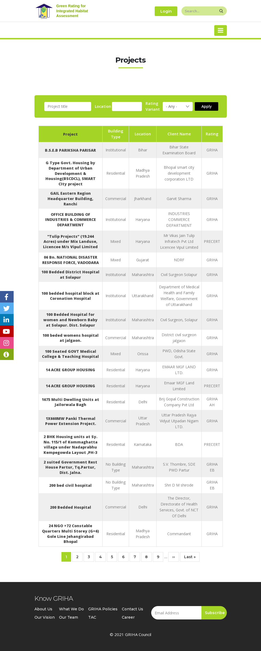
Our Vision (44, 617)
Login (166, 11)
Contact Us (132, 609)
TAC (92, 617)
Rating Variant (153, 106)
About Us (43, 609)
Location (103, 106)
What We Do (71, 609)
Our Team (68, 617)
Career (128, 617)
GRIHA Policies (103, 609)
